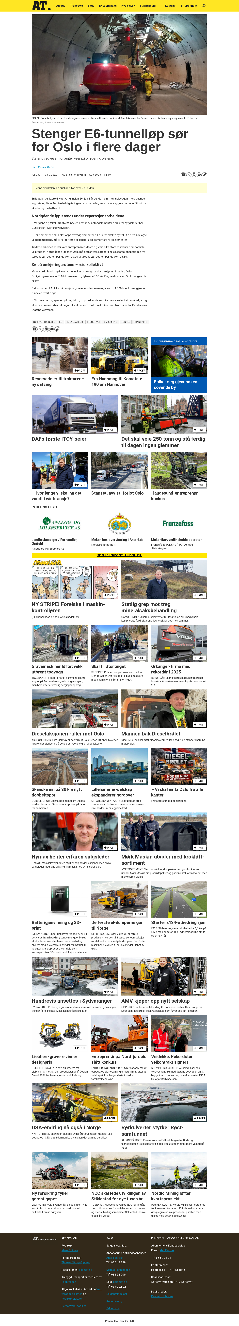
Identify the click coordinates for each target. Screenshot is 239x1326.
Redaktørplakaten (72, 1298)
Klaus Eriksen (70, 1250)
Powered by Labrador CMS (119, 1321)
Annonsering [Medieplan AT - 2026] (114, 1301)
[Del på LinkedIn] (193, 174)
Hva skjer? (128, 5)
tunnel (125, 322)
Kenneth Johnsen (162, 1296)
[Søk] (204, 5)
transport (140, 322)
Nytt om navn (108, 5)
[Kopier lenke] (204, 174)
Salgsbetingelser (116, 1293)
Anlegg (60, 5)
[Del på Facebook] (183, 174)
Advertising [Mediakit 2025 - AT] (113, 1308)
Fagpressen (69, 1281)
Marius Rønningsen (118, 1269)
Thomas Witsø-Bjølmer (76, 1262)
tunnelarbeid (75, 322)
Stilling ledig (148, 5)
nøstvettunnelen (44, 322)
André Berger (114, 1257)
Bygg (91, 5)
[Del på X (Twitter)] (188, 174)
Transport (76, 5)
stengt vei (93, 322)
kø (60, 322)
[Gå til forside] (41, 5)
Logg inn (170, 5)
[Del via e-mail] (199, 174)
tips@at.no (85, 1269)
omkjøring (110, 322)
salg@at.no (120, 1281)
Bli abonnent (189, 5)
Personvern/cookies (74, 1306)
